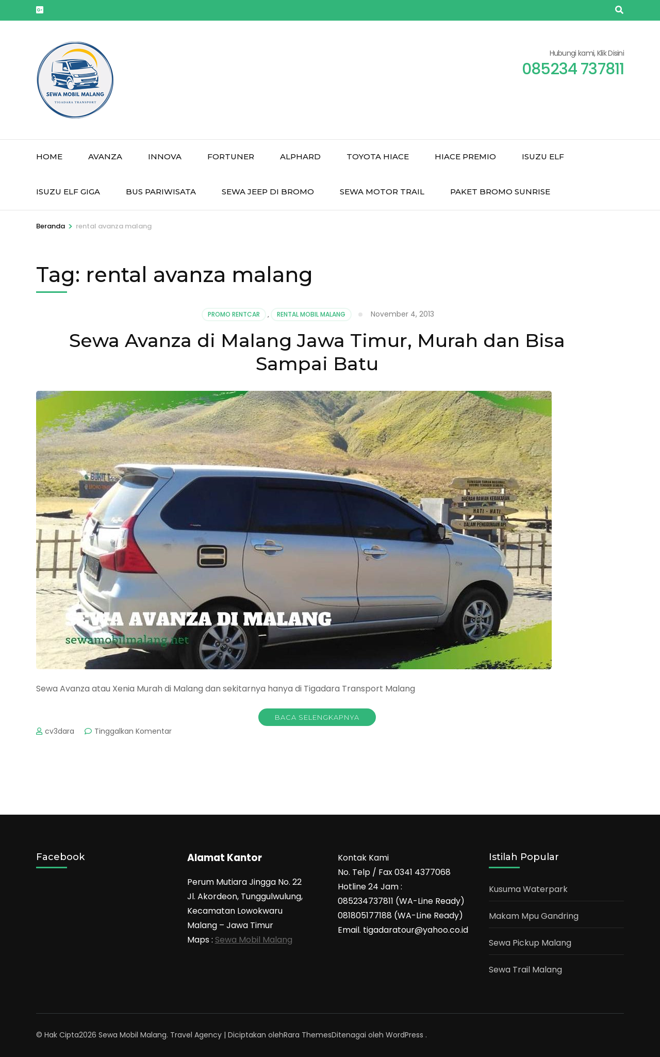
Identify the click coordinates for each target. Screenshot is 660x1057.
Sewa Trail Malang (525, 970)
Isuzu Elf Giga (68, 191)
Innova (165, 156)
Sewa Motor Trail (382, 191)
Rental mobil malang (311, 314)
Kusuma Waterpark (528, 889)
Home (49, 156)
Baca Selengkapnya (317, 717)
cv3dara (59, 731)
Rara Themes (308, 1035)
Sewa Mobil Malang (253, 940)
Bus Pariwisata (161, 191)
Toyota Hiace (377, 156)
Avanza (105, 156)
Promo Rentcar (234, 314)
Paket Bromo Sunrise (500, 191)
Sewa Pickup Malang (530, 943)
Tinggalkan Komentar (133, 731)
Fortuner (230, 156)
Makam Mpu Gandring (534, 916)
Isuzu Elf (543, 156)
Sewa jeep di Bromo (268, 191)
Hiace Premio (465, 156)
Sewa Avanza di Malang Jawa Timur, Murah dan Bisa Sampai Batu (317, 352)
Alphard (300, 156)
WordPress (404, 1035)
